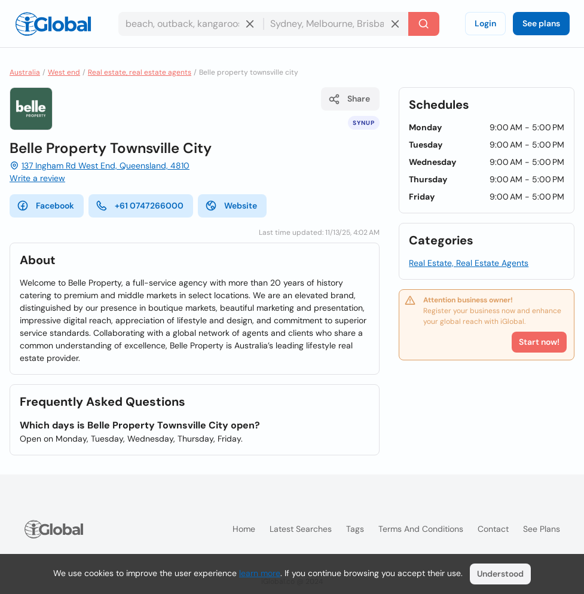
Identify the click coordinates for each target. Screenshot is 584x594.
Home (244, 528)
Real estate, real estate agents (139, 72)
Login (485, 23)
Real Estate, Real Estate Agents (468, 263)
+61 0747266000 (140, 206)
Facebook (45, 206)
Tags (355, 528)
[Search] (423, 24)
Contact (493, 528)
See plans (541, 23)
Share (349, 99)
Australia (25, 72)
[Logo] (53, 24)
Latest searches (301, 528)
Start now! (539, 341)
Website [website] (231, 206)
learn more (259, 573)
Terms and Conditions (420, 528)
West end (64, 72)
